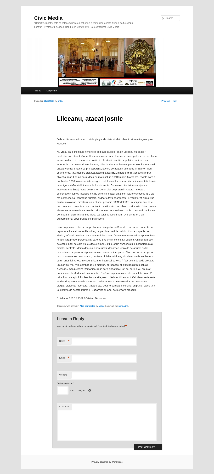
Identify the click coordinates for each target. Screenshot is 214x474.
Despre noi (51, 90)
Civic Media (48, 18)
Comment (64, 406)
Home (38, 90)
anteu (60, 101)
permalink (123, 306)
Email (64, 357)
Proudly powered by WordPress (106, 462)
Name (64, 341)
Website (63, 374)
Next (176, 101)
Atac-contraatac (87, 306)
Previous (164, 101)
